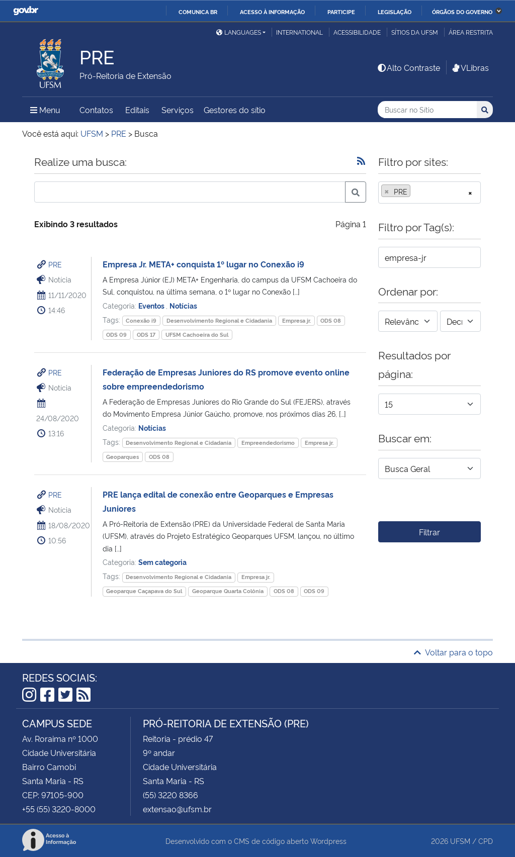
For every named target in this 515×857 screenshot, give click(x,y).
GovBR (25, 11)
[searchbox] (416, 191)
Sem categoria (162, 561)
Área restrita (471, 32)
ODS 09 (116, 334)
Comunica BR (198, 12)
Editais (137, 109)
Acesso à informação (272, 12)
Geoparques (122, 456)
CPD (485, 840)
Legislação (394, 12)
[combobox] (429, 192)
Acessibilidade (357, 32)
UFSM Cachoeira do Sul (196, 334)
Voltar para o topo (453, 651)
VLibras (470, 67)
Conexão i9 (141, 320)
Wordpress (328, 840)
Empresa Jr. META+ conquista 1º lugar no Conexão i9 (203, 263)
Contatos (96, 109)
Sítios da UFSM (414, 32)
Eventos (152, 305)
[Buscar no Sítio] (427, 110)
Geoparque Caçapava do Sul (144, 591)
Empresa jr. (296, 320)
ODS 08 (330, 320)
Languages (238, 32)
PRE (55, 264)
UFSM (460, 840)
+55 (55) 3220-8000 (59, 808)
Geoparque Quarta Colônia (228, 591)
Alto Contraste (408, 67)
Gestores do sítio (235, 109)
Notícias (183, 305)
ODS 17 (146, 334)
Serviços (177, 109)
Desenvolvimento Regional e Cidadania (219, 320)
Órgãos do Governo (462, 12)
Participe (341, 12)
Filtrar (429, 531)
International (299, 32)
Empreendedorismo (268, 442)
